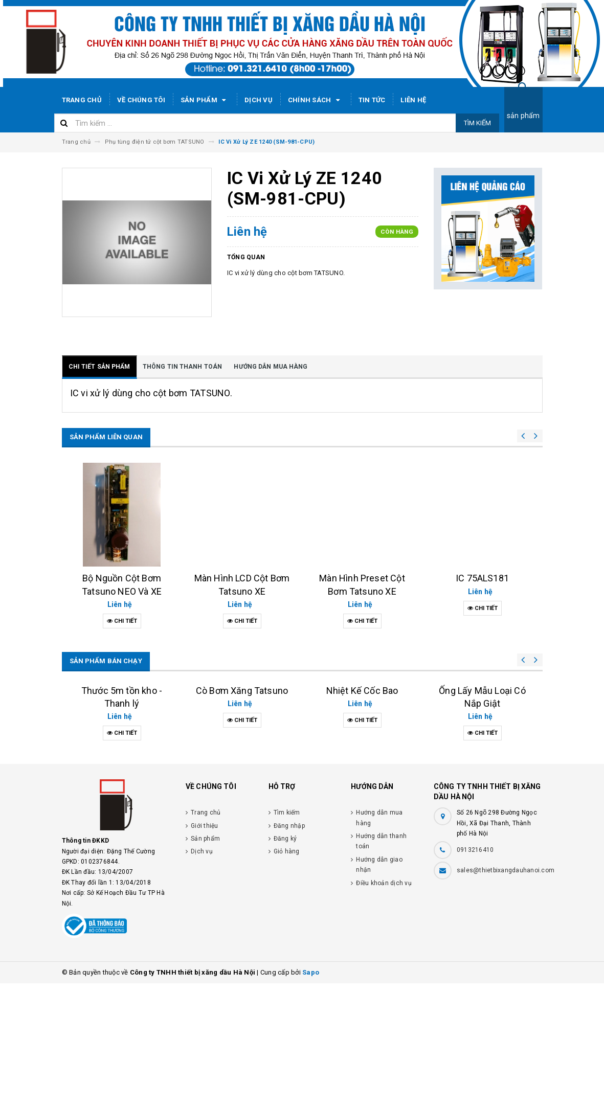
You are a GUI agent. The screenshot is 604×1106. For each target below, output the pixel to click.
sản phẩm (523, 115)
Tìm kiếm (477, 123)
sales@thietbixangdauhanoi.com (505, 993)
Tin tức (372, 100)
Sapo (310, 1095)
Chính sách (315, 100)
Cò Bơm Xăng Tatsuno (242, 813)
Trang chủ (82, 100)
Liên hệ (413, 100)
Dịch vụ (258, 100)
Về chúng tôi (141, 100)
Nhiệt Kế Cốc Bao (362, 795)
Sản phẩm (205, 100)
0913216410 (475, 972)
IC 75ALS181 (482, 578)
